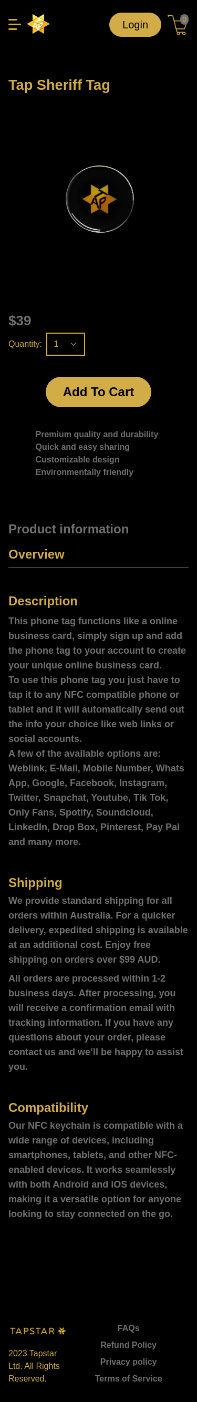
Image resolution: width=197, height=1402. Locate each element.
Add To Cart (98, 392)
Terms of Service (128, 1378)
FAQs (129, 1328)
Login (135, 24)
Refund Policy (128, 1345)
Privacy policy (128, 1361)
